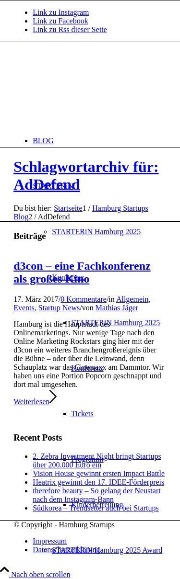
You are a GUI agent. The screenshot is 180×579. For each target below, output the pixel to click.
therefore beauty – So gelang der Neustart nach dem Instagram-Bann (97, 495)
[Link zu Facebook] (60, 21)
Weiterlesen (35, 401)
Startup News (59, 308)
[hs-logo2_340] (85, 87)
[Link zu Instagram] (61, 12)
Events (24, 308)
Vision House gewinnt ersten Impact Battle (99, 473)
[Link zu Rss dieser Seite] (70, 29)
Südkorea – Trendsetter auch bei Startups (96, 508)
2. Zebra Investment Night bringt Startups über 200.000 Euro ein (97, 460)
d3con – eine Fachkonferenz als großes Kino (82, 272)
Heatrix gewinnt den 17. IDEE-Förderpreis (98, 482)
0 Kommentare (83, 299)
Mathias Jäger (117, 308)
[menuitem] (100, 140)
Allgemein (132, 299)
